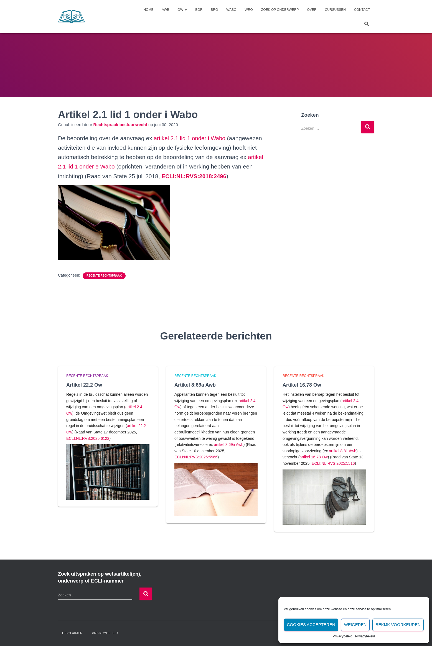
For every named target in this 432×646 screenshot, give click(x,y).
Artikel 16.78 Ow (302, 384)
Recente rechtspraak (104, 275)
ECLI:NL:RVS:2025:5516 (333, 463)
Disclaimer (72, 633)
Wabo (231, 10)
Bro (214, 10)
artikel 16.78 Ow (313, 457)
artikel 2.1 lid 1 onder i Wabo (190, 138)
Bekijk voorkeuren (398, 624)
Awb (165, 10)
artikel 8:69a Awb (228, 444)
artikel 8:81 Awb (342, 450)
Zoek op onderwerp (280, 10)
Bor (198, 10)
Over (312, 10)
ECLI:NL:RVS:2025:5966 (195, 457)
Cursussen (335, 10)
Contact (362, 10)
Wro (249, 10)
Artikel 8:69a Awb (195, 384)
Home (148, 10)
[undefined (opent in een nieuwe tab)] (195, 176)
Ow (182, 10)
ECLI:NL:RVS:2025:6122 (87, 438)
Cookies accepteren (311, 624)
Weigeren (355, 624)
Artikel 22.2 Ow (84, 384)
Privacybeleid (342, 636)
